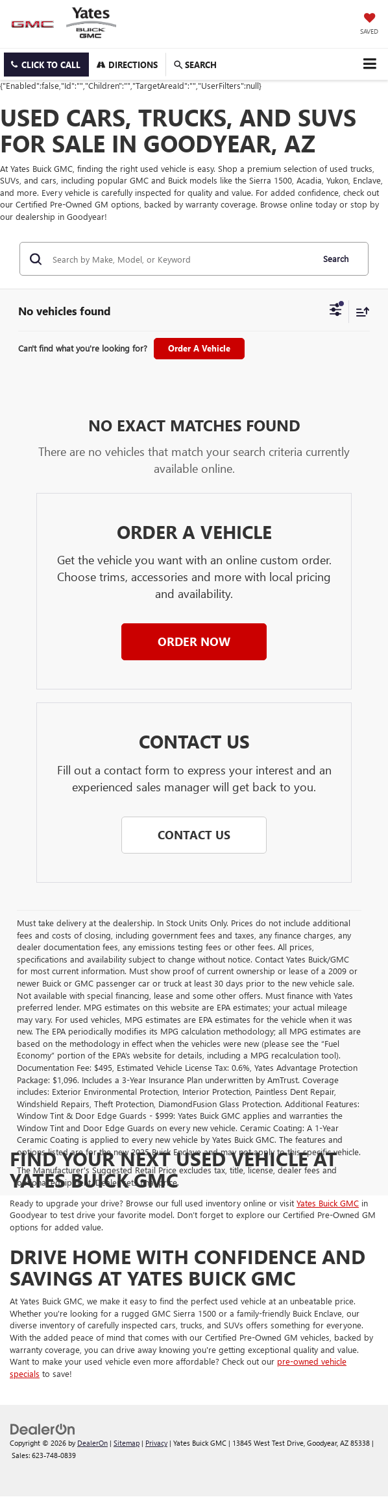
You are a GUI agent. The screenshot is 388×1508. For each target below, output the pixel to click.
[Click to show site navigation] (369, 64)
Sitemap (126, 1443)
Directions (127, 64)
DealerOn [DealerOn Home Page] (92, 1443)
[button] (46, 65)
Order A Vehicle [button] (199, 347)
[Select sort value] (359, 311)
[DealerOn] (43, 1427)
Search (335, 258)
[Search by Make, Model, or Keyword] (180, 258)
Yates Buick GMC (328, 1202)
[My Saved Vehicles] (369, 25)
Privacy (156, 1443)
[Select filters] (336, 311)
